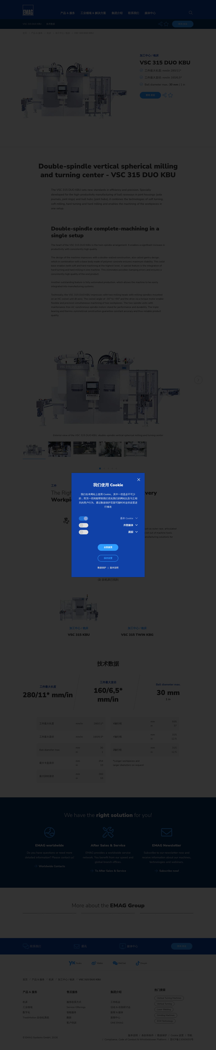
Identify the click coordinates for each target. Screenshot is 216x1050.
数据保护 (102, 567)
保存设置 (108, 558)
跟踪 (130, 532)
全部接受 (108, 547)
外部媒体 (128, 525)
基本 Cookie (126, 518)
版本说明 (114, 567)
